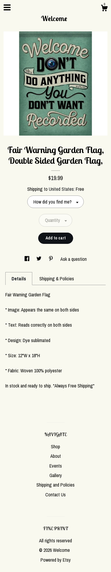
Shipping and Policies (55, 485)
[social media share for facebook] (27, 259)
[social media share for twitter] (39, 259)
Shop (55, 446)
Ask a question (73, 259)
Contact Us (55, 494)
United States (61, 189)
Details (19, 278)
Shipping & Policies (56, 278)
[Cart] (104, 8)
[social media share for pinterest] (51, 259)
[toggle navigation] (7, 7)
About (55, 456)
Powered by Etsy (56, 560)
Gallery (55, 475)
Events (55, 466)
